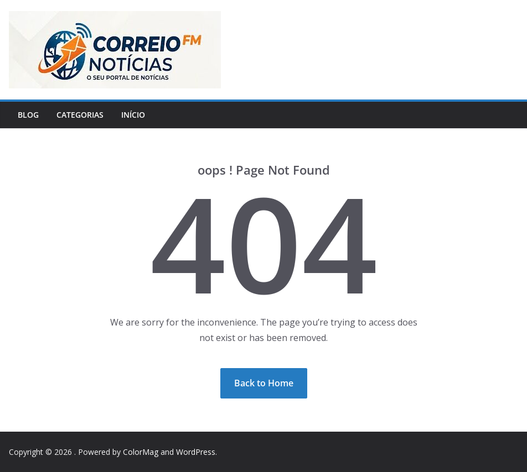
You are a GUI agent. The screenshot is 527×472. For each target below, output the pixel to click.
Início (133, 114)
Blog (28, 114)
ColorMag (140, 452)
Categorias (80, 114)
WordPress (195, 452)
